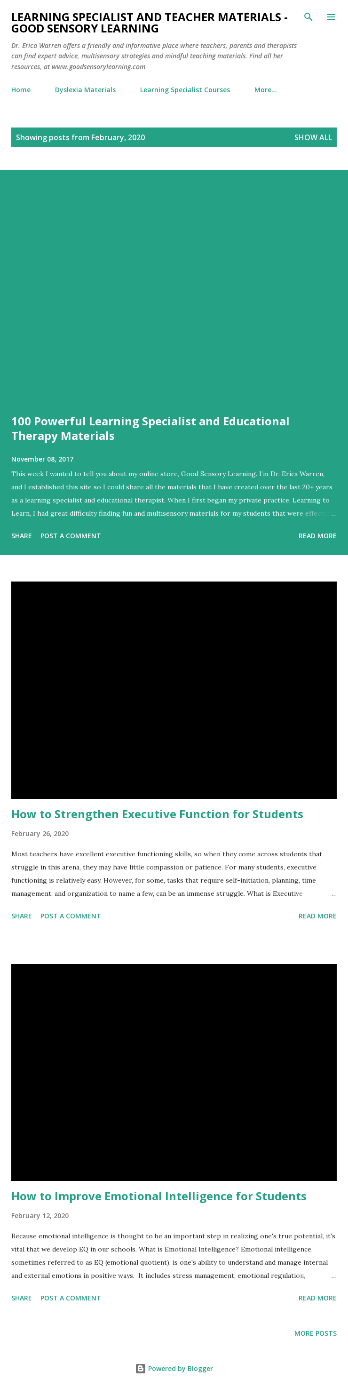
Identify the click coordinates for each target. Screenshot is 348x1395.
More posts (315, 1333)
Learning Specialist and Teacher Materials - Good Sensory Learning (149, 22)
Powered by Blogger (174, 1368)
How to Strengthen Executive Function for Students (157, 813)
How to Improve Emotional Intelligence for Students (159, 1196)
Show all (313, 137)
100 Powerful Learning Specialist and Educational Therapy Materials (150, 428)
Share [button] (21, 535)
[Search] (308, 17)
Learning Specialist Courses (185, 89)
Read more (318, 535)
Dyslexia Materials (85, 89)
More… (265, 89)
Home (21, 89)
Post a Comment (70, 535)
